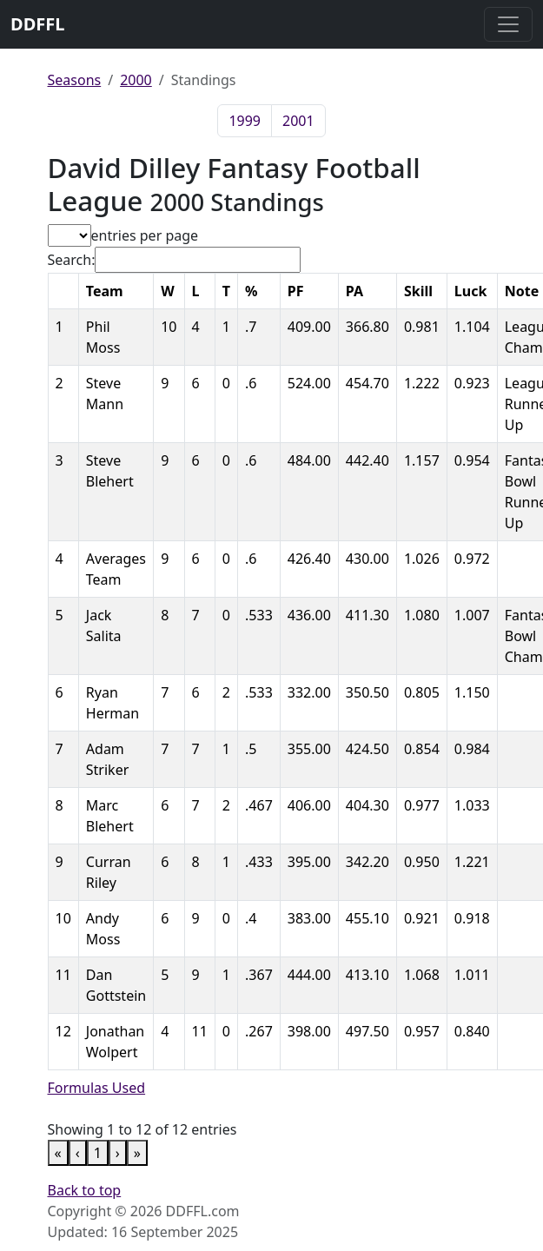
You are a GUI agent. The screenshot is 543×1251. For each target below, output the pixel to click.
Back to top (85, 1190)
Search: (72, 259)
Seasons (75, 79)
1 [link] (98, 1152)
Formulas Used (97, 1087)
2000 (136, 79)
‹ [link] (78, 1152)
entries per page (145, 235)
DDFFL (37, 24)
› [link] (118, 1152)
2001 (298, 120)
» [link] (137, 1152)
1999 (244, 120)
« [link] (58, 1152)
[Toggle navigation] (508, 24)
